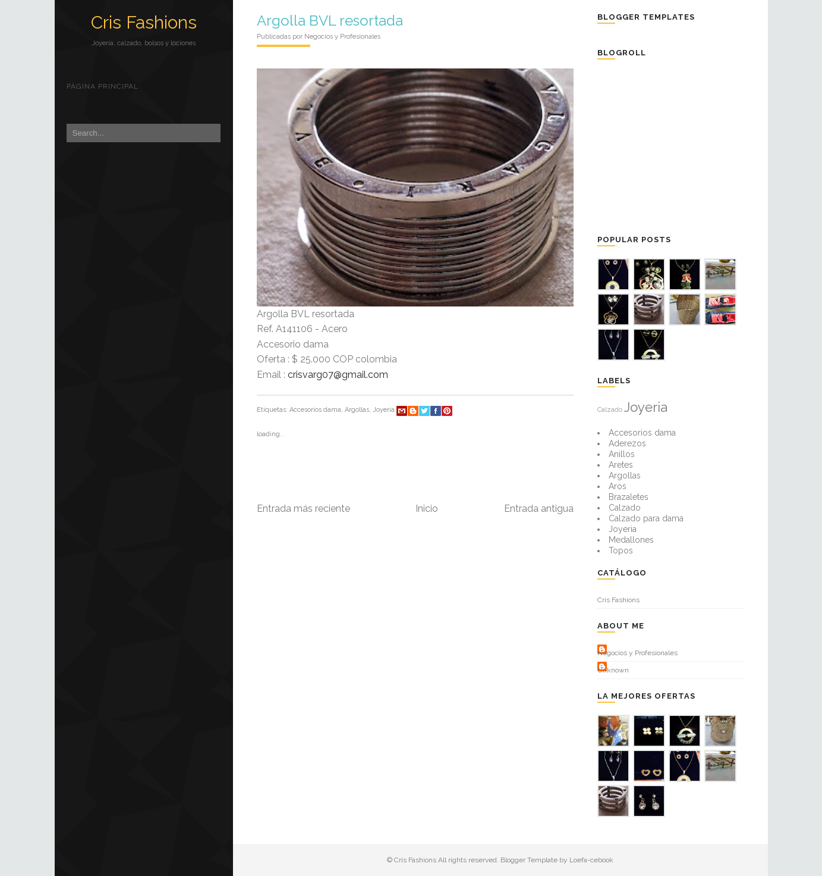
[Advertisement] (686, 145)
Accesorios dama (315, 410)
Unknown (613, 670)
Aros (617, 486)
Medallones (631, 540)
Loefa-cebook (591, 860)
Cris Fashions (144, 22)
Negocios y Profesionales (637, 653)
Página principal (102, 86)
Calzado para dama (646, 518)
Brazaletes (628, 497)
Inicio (426, 508)
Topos (621, 550)
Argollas (357, 410)
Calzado (609, 409)
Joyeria (384, 410)
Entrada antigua (539, 508)
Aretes (621, 465)
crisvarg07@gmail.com (338, 374)
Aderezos (627, 443)
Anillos (622, 454)
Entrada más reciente (303, 508)
